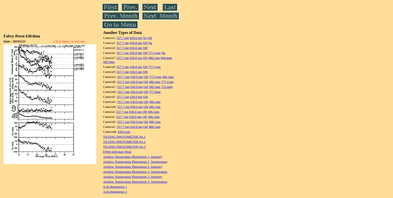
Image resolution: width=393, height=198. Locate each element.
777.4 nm (154, 53)
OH (149, 38)
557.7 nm (123, 38)
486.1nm (154, 58)
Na (145, 38)
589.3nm (109, 62)
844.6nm (166, 58)
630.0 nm (136, 38)
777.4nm (155, 92)
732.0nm (167, 87)
